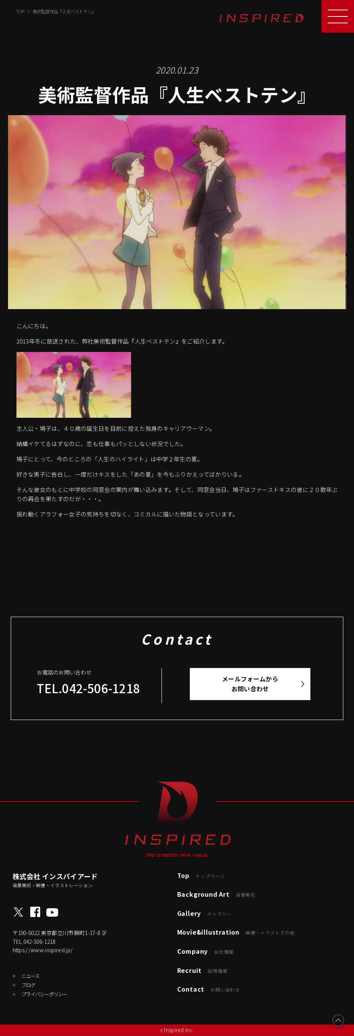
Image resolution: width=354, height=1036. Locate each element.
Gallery (204, 913)
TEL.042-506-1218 (88, 688)
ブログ (28, 985)
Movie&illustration (236, 932)
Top (201, 875)
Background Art (216, 894)
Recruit (202, 970)
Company (205, 951)
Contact (208, 989)
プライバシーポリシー (44, 994)
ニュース (30, 975)
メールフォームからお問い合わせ (250, 683)
